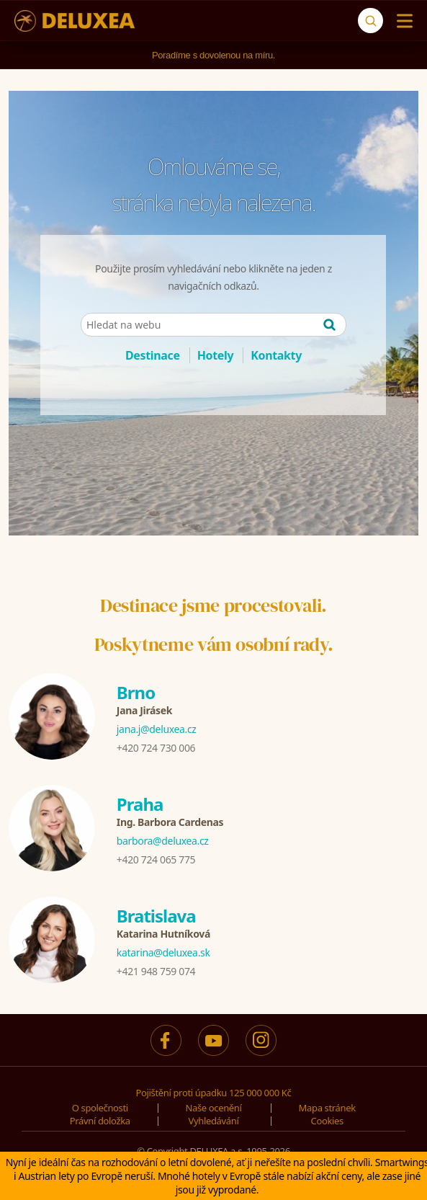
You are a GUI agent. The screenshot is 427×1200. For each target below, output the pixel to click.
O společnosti (100, 1107)
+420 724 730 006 (156, 748)
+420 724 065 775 (156, 859)
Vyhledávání (214, 1120)
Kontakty (276, 355)
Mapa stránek (327, 1107)
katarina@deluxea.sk (163, 952)
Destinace (152, 355)
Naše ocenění (213, 1107)
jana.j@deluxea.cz (157, 729)
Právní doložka (100, 1120)
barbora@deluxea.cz (163, 841)
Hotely (215, 355)
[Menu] (401, 20)
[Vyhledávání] (370, 20)
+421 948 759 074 (156, 971)
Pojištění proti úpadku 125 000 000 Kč (214, 1092)
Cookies (327, 1120)
